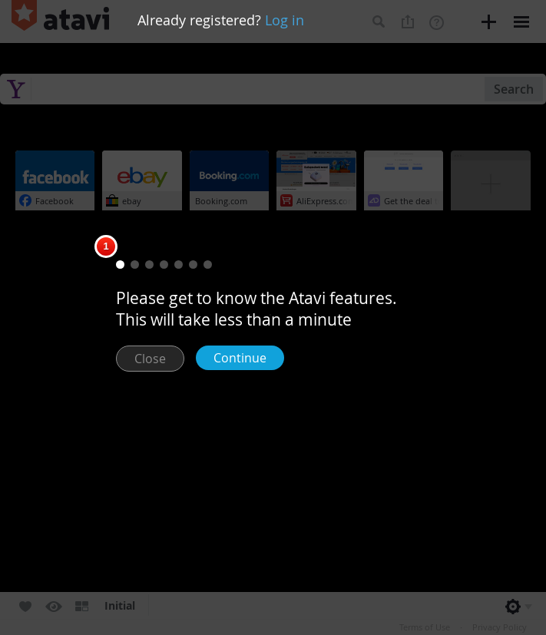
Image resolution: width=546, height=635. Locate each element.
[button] (120, 264)
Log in (284, 20)
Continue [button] (239, 357)
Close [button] (150, 358)
